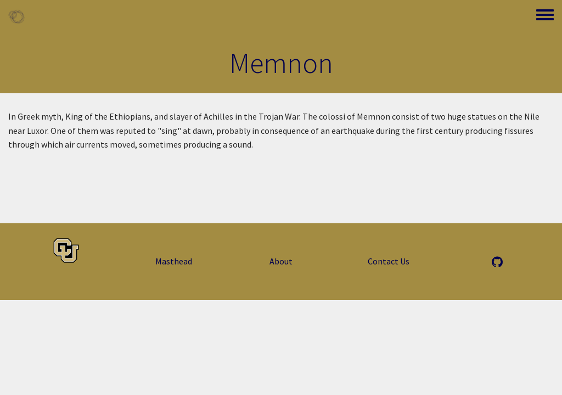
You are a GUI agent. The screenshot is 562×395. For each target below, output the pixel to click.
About (281, 261)
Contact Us (388, 261)
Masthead (173, 261)
